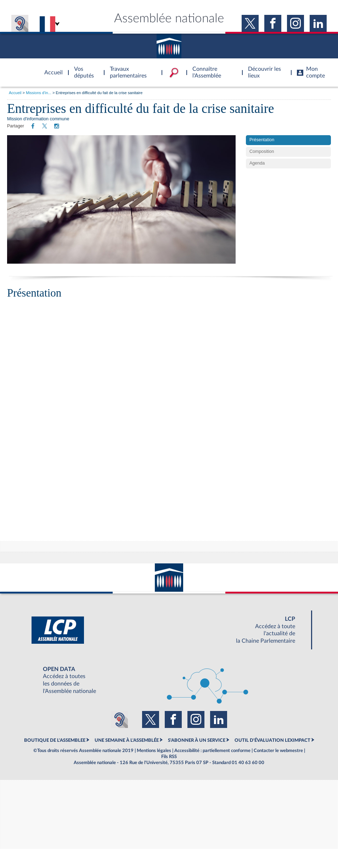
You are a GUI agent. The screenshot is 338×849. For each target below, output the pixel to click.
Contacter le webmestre (278, 750)
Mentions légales (154, 750)
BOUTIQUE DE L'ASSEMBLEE (54, 740)
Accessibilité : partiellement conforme (212, 750)
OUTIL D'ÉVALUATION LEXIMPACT (272, 740)
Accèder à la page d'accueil (51, 68)
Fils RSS (169, 757)
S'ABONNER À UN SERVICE (196, 740)
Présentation (261, 139)
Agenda (257, 163)
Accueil (15, 93)
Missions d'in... (38, 93)
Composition (261, 151)
